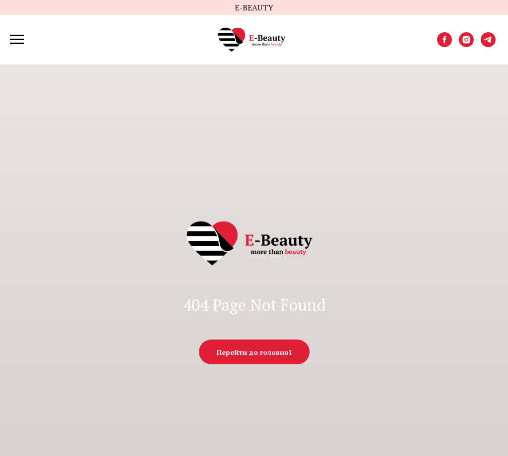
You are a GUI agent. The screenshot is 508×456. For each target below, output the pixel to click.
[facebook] (444, 44)
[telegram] (488, 44)
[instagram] (466, 44)
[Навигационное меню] (17, 40)
